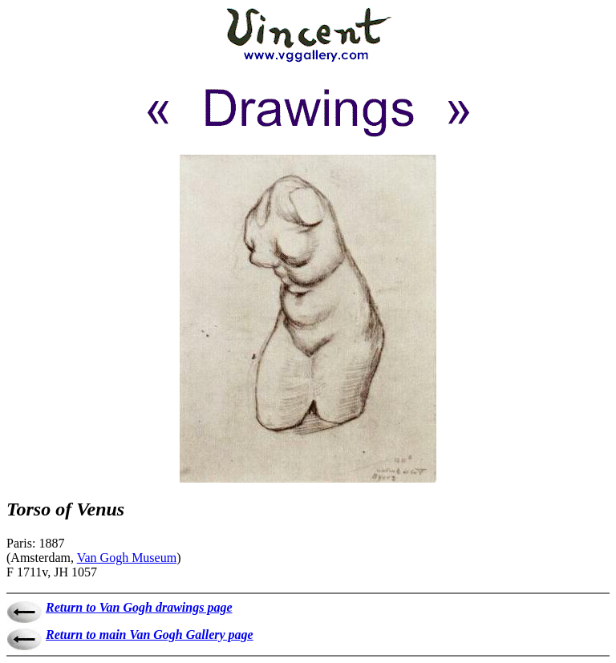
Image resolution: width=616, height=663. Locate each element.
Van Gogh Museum (126, 557)
